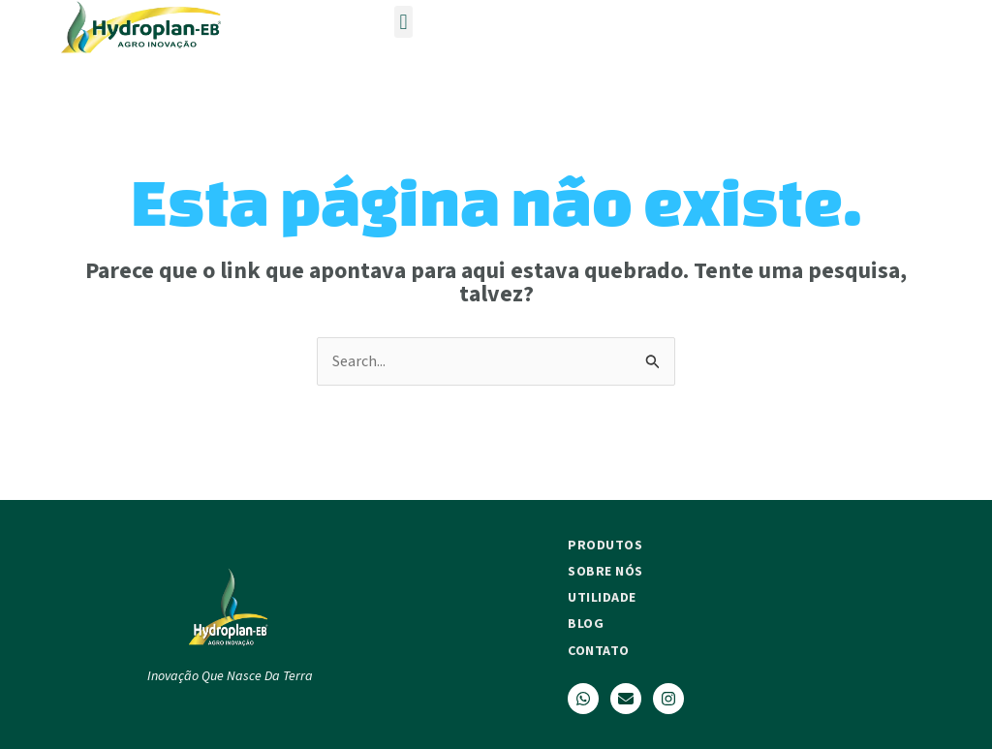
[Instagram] (668, 698)
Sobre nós (605, 570)
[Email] (625, 698)
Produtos (605, 544)
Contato (599, 650)
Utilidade (602, 597)
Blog (586, 623)
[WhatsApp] (583, 698)
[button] (403, 22)
